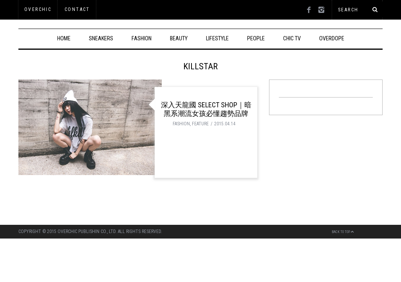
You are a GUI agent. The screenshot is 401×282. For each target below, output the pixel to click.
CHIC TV (292, 38)
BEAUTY (179, 38)
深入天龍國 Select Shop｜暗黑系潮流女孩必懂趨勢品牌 (206, 109)
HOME (63, 38)
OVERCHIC (37, 9)
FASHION (142, 38)
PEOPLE (256, 38)
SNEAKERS (101, 38)
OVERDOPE (331, 38)
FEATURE (200, 124)
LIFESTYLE (217, 38)
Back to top (343, 232)
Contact (77, 9)
